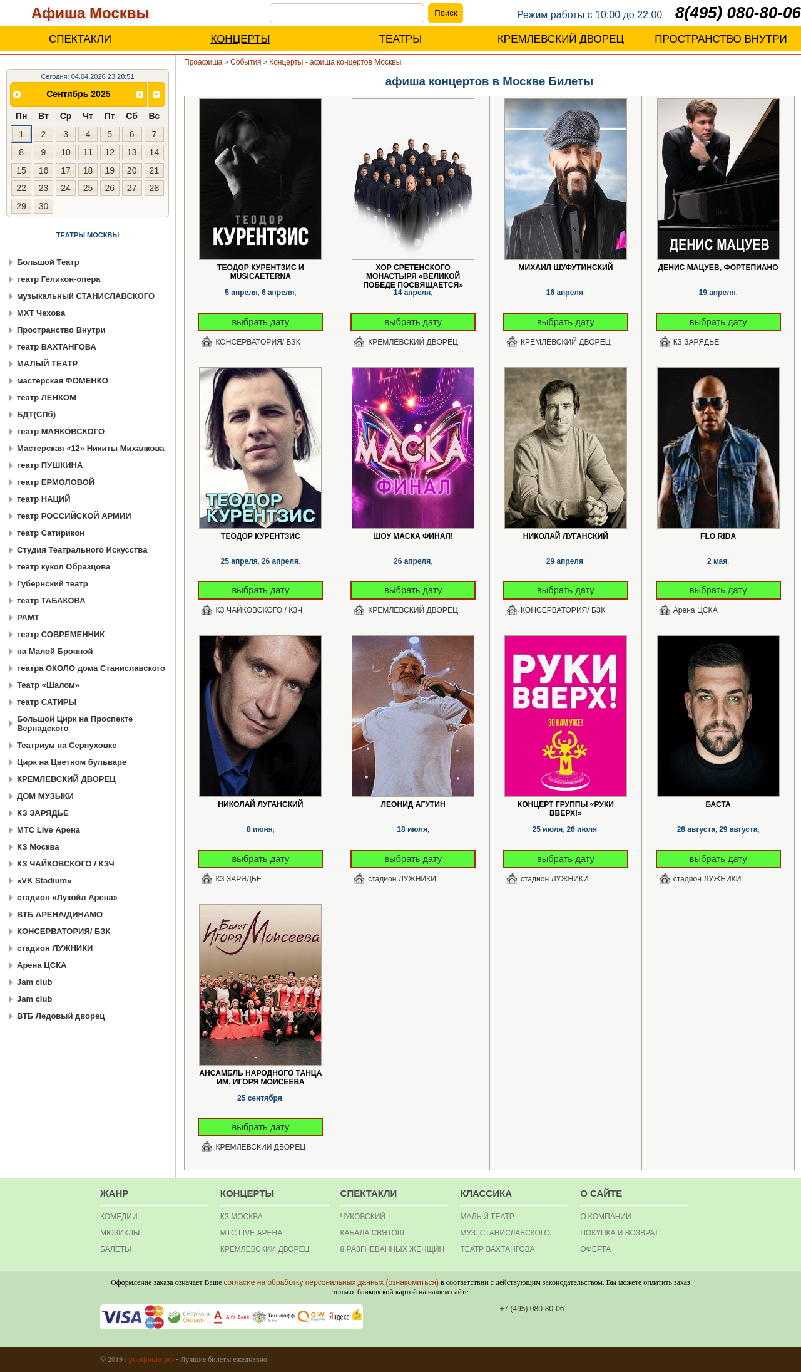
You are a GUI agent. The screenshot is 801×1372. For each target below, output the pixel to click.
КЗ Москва (38, 846)
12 (110, 152)
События (246, 62)
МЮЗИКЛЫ (120, 1233)
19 (110, 170)
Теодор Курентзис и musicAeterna (260, 268)
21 (155, 170)
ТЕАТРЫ (400, 39)
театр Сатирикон (50, 533)
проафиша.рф (149, 1359)
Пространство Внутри (61, 330)
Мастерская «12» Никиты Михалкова (91, 448)
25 (88, 188)
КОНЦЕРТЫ (240, 39)
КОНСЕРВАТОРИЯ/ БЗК (63, 931)
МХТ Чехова (41, 313)
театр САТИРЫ (46, 702)
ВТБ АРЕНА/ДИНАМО (60, 914)
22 (21, 188)
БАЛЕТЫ (115, 1249)
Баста (717, 804)
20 (132, 170)
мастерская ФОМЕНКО (62, 380)
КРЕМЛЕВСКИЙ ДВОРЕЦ (560, 39)
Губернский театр (52, 583)
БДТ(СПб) (36, 414)
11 (88, 152)
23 (44, 188)
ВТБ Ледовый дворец (61, 1016)
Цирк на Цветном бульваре (71, 762)
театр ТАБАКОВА (51, 600)
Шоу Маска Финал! (413, 536)
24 (66, 188)
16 (44, 170)
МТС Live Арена (48, 829)
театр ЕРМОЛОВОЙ (55, 482)
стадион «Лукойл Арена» (67, 897)
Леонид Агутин (412, 804)
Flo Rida (718, 536)
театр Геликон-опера (59, 279)
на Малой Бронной (55, 651)
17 (66, 170)
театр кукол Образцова (63, 566)
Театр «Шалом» (48, 685)
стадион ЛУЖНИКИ (55, 948)
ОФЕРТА (595, 1249)
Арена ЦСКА (41, 965)
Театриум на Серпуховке (66, 745)
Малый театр (487, 1216)
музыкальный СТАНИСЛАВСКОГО (86, 296)
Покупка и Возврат (619, 1233)
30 (44, 206)
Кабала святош (372, 1233)
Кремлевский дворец (265, 1249)
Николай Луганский (565, 536)
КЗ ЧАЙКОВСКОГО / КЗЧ (66, 863)
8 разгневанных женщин (392, 1249)
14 (155, 152)
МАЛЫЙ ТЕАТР (47, 363)
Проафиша (203, 62)
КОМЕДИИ (119, 1216)
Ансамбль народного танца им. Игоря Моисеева (260, 1073)
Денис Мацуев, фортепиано (718, 267)
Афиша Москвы (90, 12)
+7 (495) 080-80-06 (531, 1308)
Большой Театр (48, 262)
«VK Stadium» (44, 880)
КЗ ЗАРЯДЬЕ (43, 813)
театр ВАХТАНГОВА (56, 346)
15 (21, 170)
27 (132, 188)
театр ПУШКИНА (50, 465)
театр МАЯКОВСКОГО (61, 431)
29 (21, 206)
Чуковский (362, 1216)
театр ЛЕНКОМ (46, 397)
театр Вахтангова (497, 1249)
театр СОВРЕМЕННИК (61, 634)
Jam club (34, 982)
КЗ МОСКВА (241, 1216)
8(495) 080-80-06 (738, 12)
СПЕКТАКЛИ (80, 39)
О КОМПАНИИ (605, 1216)
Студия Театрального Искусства (82, 549)
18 (88, 170)
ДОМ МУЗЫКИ (45, 796)
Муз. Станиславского (505, 1233)
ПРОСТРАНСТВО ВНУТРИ (721, 39)
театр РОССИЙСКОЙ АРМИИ (74, 516)
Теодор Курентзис (260, 536)
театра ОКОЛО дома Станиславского (91, 668)
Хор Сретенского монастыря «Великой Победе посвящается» (413, 268)
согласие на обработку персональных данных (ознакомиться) (331, 1282)
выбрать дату (261, 322)
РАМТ (28, 617)
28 (155, 188)
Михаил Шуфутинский (565, 267)
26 (110, 188)
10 (66, 152)
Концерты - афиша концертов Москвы (335, 62)
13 (132, 152)
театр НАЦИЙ (44, 499)
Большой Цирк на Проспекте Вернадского (75, 723)
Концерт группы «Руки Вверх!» (566, 804)
